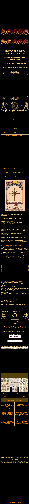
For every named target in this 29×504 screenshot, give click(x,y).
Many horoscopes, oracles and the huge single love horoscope (21, 415)
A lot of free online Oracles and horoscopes (21, 422)
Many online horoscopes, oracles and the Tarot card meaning (7, 406)
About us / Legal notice (15, 467)
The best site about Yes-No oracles (7, 422)
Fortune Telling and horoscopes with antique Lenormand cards (21, 406)
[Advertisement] (14, 15)
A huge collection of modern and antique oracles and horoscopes (7, 414)
